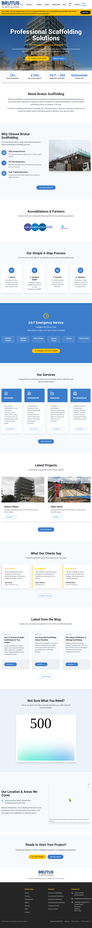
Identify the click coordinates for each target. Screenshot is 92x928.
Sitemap (67, 921)
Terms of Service (86, 921)
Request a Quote (58, 58)
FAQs (26, 909)
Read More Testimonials (46, 596)
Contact (76, 4)
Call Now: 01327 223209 (37, 58)
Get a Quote (55, 857)
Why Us (70, 5)
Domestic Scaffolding (55, 893)
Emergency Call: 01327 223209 (46, 351)
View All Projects (46, 529)
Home (21, 4)
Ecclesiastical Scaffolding (56, 902)
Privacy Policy (75, 921)
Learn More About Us (46, 187)
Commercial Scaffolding (56, 896)
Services (30, 4)
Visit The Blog (46, 677)
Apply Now (85, 12)
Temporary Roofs (53, 906)
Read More (11, 517)
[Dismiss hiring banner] (90, 11)
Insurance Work (53, 909)
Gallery (47, 4)
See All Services (46, 441)
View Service (11, 430)
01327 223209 (83, 5)
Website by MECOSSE (56, 921)
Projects (39, 4)
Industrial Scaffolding (55, 899)
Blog (64, 4)
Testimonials (56, 4)
